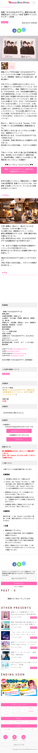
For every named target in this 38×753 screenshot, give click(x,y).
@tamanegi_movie (12, 351)
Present (5, 22)
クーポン (19, 711)
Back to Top (19, 744)
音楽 (8, 374)
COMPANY (19, 721)
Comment (19, 583)
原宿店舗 (31, 711)
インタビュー (19, 708)
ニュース (7, 708)
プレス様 (31, 729)
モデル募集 (7, 729)
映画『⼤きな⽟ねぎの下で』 (19, 349)
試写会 (31, 708)
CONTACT (31, 721)
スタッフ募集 (19, 729)
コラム (7, 732)
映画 (4, 374)
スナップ (7, 711)
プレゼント (7, 714)
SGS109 (7, 721)
